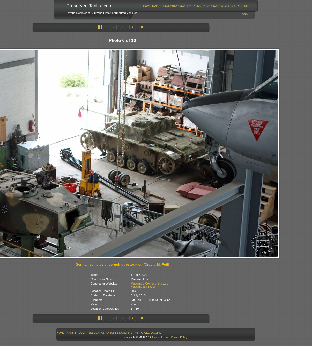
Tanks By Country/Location (172, 6)
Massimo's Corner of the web (149, 283)
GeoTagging (239, 6)
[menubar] (195, 6)
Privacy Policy (179, 337)
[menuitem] (147, 6)
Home (147, 6)
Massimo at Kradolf (143, 286)
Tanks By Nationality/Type (211, 6)
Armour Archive (160, 337)
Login (244, 14)
